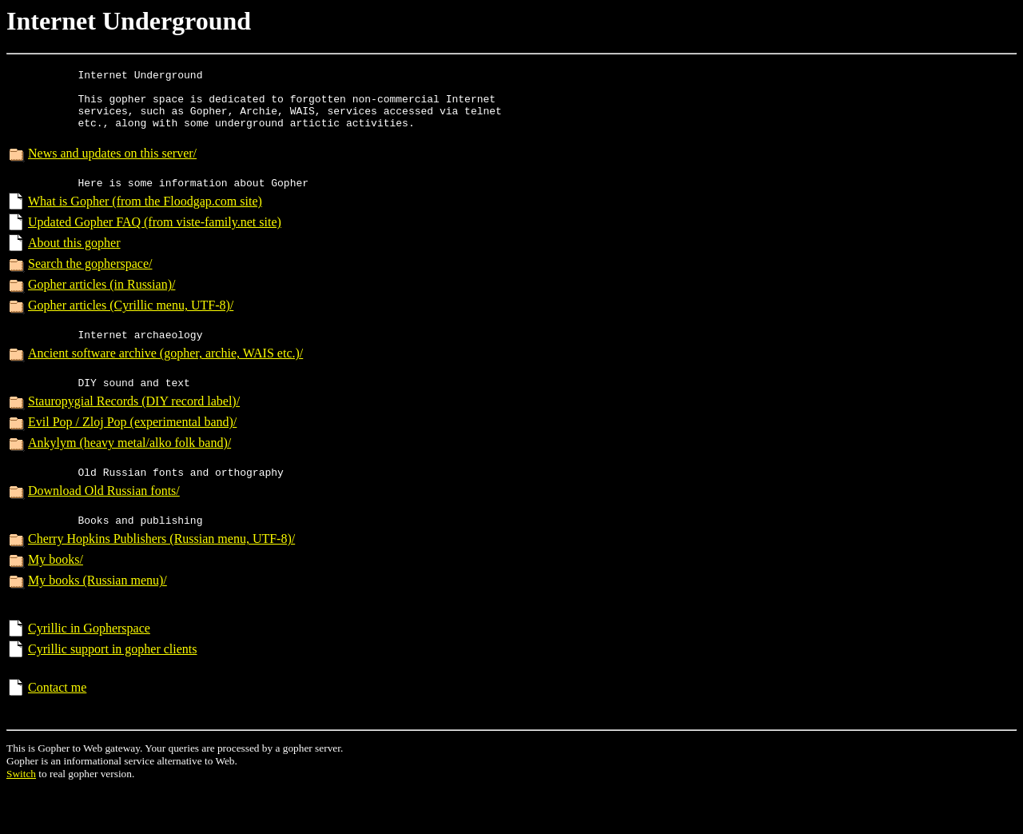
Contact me (57, 730)
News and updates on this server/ (112, 167)
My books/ (55, 598)
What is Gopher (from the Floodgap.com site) (145, 220)
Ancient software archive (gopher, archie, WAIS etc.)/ (165, 377)
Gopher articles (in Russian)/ (101, 303)
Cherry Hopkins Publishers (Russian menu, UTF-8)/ (161, 577)
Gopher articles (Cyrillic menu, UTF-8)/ (130, 324)
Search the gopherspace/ (90, 282)
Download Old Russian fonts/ (104, 524)
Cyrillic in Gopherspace (89, 671)
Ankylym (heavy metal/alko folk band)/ (129, 471)
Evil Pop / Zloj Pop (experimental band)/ (132, 450)
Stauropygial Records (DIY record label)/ (134, 430)
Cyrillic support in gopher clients (112, 692)
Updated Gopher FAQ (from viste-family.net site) (154, 241)
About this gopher (74, 262)
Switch (21, 817)
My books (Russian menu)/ (97, 618)
